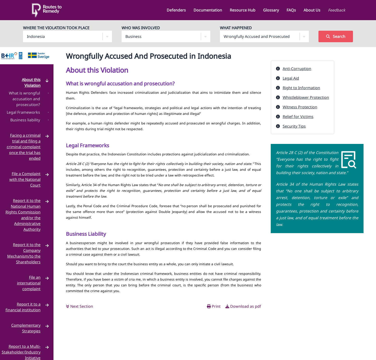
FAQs (291, 10)
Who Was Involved (141, 27)
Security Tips (294, 126)
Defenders (176, 10)
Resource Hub (242, 10)
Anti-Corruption (297, 68)
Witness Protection (300, 107)
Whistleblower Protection (306, 97)
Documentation (208, 10)
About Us (312, 10)
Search (335, 36)
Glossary (271, 10)
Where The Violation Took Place (56, 27)
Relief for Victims (298, 116)
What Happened (236, 27)
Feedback (336, 10)
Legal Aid (291, 78)
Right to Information (301, 87)
